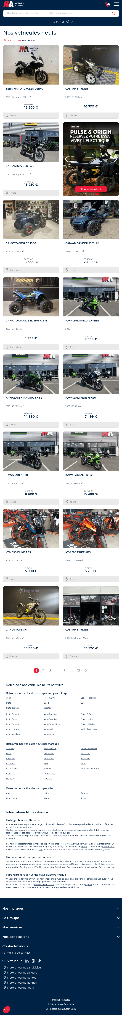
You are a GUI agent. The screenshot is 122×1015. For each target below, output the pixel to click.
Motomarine (49, 698)
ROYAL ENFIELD (89, 748)
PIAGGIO (48, 779)
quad (40, 849)
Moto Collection (13, 714)
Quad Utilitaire (88, 724)
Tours (83, 798)
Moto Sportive (50, 719)
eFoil (8, 698)
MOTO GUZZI (50, 774)
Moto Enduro (12, 729)
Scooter (47, 708)
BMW (8, 753)
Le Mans (47, 793)
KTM (46, 764)
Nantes (47, 798)
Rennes (84, 793)
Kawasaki (28, 867)
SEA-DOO (85, 753)
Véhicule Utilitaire (89, 729)
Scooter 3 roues (88, 698)
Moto (8, 703)
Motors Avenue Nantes (20, 977)
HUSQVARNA (50, 748)
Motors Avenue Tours (19, 987)
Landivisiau (11, 798)
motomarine (108, 846)
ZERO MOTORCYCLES (91, 769)
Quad (46, 703)
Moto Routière (50, 714)
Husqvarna (44, 867)
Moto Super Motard (53, 724)
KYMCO (47, 769)
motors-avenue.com (44, 884)
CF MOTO (10, 764)
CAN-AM (10, 758)
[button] (66, 159)
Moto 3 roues (12, 708)
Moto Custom (12, 724)
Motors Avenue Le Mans (20, 972)
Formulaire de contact (16, 952)
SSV (82, 703)
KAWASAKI (49, 758)
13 (78, 670)
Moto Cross (11, 719)
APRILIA (10, 748)
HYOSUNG (49, 753)
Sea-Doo (54, 867)
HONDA (10, 779)
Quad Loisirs (87, 719)
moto (84, 846)
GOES (9, 774)
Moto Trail (48, 729)
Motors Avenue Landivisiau (22, 967)
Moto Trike (49, 734)
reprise (88, 884)
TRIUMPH (85, 758)
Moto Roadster (13, 734)
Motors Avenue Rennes (20, 982)
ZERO (83, 764)
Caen (8, 793)
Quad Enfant (87, 714)
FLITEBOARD (12, 769)
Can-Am (19, 867)
